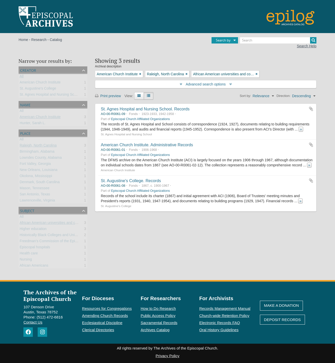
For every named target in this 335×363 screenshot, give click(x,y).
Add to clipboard (311, 108)
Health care (29, 254)
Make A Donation (281, 305)
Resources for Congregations (107, 308)
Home (23, 40)
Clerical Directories (98, 330)
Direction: (283, 96)
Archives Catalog (155, 330)
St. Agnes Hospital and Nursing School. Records (145, 109)
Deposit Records (282, 319)
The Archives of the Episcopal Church (50, 295)
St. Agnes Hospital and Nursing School (50, 95)
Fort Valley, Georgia (35, 165)
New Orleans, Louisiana (39, 171)
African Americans (34, 266)
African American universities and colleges (53, 224)
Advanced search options (206, 84)
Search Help (306, 46)
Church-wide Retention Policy (224, 315)
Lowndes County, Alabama (41, 158)
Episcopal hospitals (35, 248)
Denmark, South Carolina (40, 183)
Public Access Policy (158, 315)
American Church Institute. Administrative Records (147, 144)
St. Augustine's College (38, 89)
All (22, 77)
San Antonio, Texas (35, 195)
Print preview (108, 96)
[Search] (278, 40)
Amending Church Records (105, 315)
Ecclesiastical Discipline (102, 323)
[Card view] (139, 96)
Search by (223, 40)
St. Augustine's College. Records (131, 180)
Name (25, 104)
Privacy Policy (167, 356)
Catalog (56, 40)
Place (25, 132)
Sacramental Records (159, 323)
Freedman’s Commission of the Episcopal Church (59, 242)
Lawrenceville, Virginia (37, 201)
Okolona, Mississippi (36, 177)
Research (39, 40)
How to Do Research (158, 308)
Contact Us (32, 322)
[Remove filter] (140, 74)
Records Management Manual (224, 308)
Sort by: (245, 96)
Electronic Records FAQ (219, 323)
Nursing (26, 260)
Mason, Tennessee (34, 189)
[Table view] (148, 96)
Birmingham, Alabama (37, 152)
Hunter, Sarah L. (33, 124)
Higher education (33, 230)
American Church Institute (40, 83)
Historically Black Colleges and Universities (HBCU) (60, 236)
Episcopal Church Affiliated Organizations (140, 119)
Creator (28, 69)
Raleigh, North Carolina (38, 146)
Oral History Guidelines (219, 330)
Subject (27, 210)
